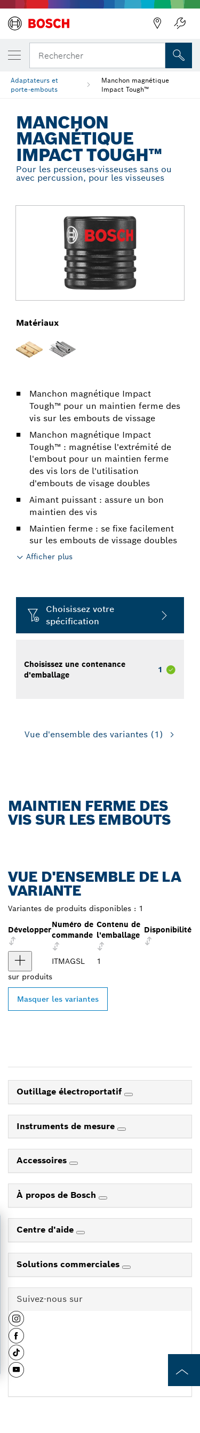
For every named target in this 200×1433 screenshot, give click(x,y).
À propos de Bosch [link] (58, 1195)
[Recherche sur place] (178, 55)
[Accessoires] (73, 1163)
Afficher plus (49, 556)
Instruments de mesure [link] (67, 1126)
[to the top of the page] (184, 1370)
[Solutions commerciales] (126, 1267)
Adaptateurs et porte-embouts (34, 84)
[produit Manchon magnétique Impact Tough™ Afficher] (20, 961)
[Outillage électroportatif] (128, 1094)
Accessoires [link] (43, 1160)
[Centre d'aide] (80, 1232)
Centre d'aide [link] (46, 1229)
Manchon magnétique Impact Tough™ (135, 84)
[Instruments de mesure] (121, 1129)
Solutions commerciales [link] (69, 1264)
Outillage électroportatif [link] (70, 1091)
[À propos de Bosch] (103, 1197)
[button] (16, 1322)
